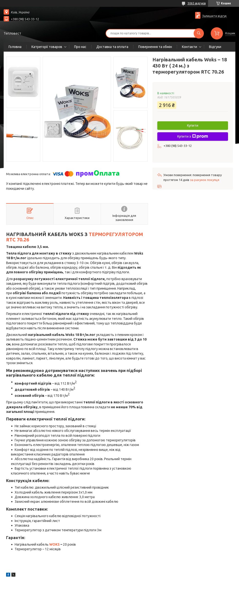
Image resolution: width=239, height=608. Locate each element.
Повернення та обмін (155, 46)
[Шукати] (199, 33)
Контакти (189, 46)
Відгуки (215, 46)
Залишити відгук (214, 16)
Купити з (192, 136)
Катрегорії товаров (46, 46)
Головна (15, 46)
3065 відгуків (197, 3)
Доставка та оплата (112, 46)
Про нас (80, 46)
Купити (192, 125)
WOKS (54, 544)
